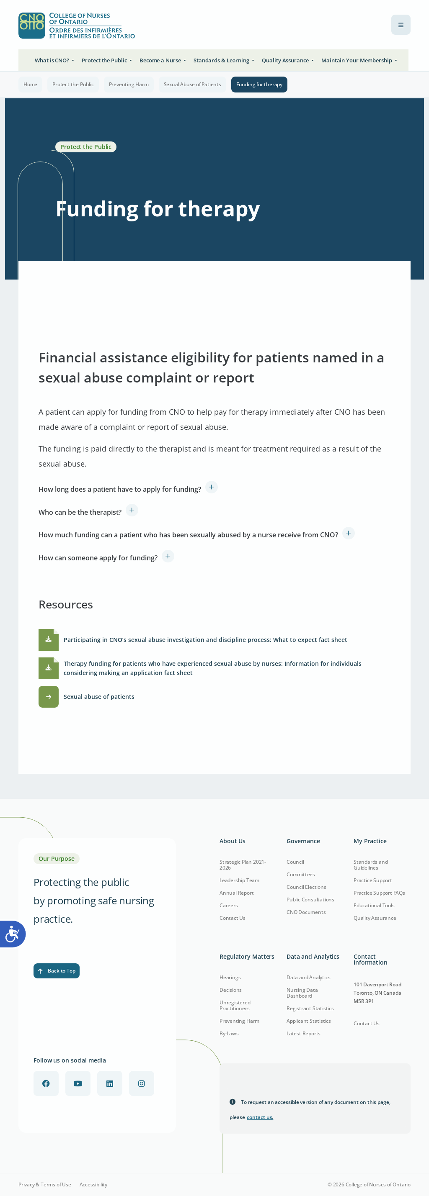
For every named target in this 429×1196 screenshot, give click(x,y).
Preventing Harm (129, 84)
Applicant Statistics (309, 1020)
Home (30, 84)
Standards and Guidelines (371, 864)
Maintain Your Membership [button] (357, 60)
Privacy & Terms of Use (44, 1185)
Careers (229, 905)
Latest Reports (303, 1033)
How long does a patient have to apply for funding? (120, 489)
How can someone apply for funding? (98, 557)
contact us (260, 1117)
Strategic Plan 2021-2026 (243, 864)
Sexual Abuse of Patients (192, 84)
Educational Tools (374, 905)
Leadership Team (239, 880)
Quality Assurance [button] (286, 60)
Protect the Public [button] (105, 60)
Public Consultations (310, 899)
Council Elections (306, 887)
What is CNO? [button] (52, 60)
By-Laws (229, 1033)
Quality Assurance (375, 917)
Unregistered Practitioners (235, 1005)
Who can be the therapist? (80, 512)
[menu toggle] (401, 25)
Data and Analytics (308, 977)
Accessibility (93, 1185)
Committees (301, 874)
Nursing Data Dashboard (302, 992)
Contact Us (233, 917)
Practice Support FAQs (379, 892)
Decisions (231, 989)
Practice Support (373, 880)
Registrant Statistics (310, 1008)
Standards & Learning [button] (222, 60)
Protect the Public (72, 84)
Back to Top (56, 970)
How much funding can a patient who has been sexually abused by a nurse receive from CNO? (188, 534)
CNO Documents (306, 912)
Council (295, 861)
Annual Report (236, 892)
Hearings (230, 977)
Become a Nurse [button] (161, 60)
